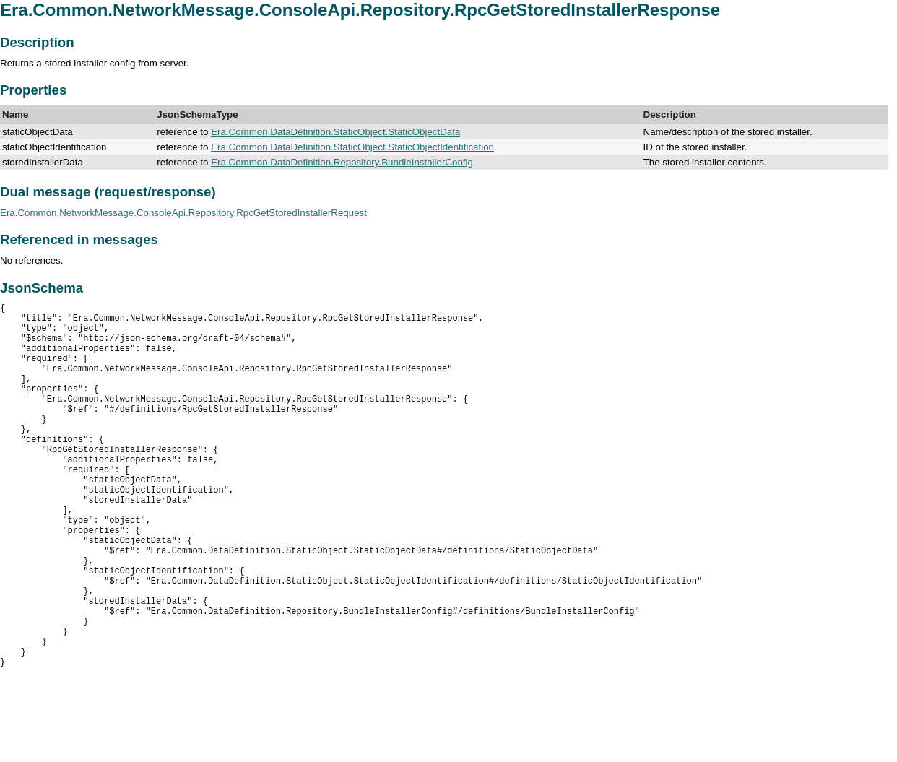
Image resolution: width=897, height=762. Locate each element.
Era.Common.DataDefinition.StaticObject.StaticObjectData (335, 131)
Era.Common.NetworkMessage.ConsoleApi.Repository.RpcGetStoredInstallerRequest (183, 212)
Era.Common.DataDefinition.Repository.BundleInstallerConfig (342, 162)
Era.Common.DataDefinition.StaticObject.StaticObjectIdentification (352, 147)
